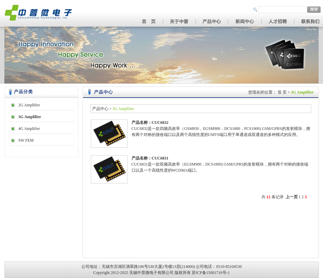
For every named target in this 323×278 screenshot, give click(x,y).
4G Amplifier (29, 128)
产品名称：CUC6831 (150, 158)
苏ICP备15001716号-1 (211, 272)
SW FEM (25, 140)
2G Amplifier (29, 105)
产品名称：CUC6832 (150, 122)
